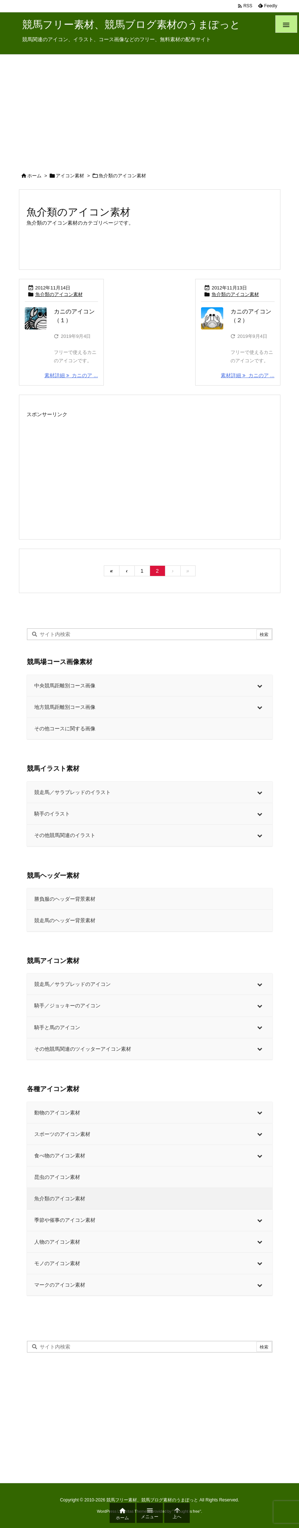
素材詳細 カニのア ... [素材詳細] (71, 375)
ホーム (34, 175)
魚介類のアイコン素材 (59, 294)
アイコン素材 (70, 175)
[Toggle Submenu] (259, 685)
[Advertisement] (149, 109)
